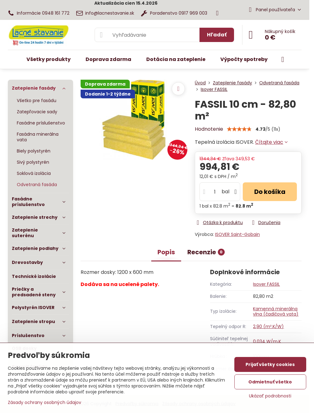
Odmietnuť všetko (270, 382)
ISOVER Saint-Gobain (237, 234)
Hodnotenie (209, 129)
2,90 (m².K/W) (268, 326)
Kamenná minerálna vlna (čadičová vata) (275, 311)
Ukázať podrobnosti (270, 396)
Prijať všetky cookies (270, 364)
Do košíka (269, 191)
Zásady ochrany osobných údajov (44, 402)
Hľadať (217, 34)
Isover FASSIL (266, 284)
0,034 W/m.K (267, 341)
